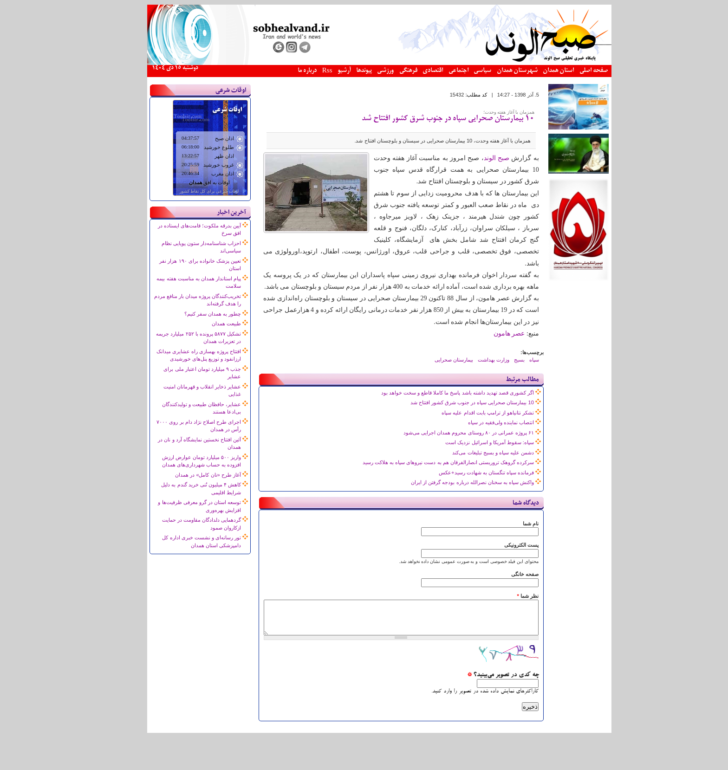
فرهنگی (393, 70)
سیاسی (467, 70)
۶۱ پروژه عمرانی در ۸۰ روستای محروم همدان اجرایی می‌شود (453, 432)
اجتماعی (443, 70)
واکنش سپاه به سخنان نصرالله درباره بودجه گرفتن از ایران (457, 482)
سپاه (519, 359)
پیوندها (349, 70)
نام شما (515, 523)
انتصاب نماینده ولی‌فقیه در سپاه (486, 422)
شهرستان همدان (501, 70)
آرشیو (328, 70)
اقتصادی (417, 70)
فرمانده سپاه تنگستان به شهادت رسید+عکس (471, 472)
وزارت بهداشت (478, 359)
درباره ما (291, 70)
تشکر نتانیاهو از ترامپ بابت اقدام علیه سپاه (472, 412)
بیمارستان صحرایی (438, 359)
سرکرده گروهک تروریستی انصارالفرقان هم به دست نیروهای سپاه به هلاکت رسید (433, 462)
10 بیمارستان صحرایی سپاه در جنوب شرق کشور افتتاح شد (432, 119)
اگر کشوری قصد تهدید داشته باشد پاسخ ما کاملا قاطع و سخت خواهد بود (442, 392)
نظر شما (512, 596)
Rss (312, 71)
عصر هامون (494, 333)
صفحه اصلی (578, 70)
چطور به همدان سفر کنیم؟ (197, 314)
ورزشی (370, 70)
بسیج (504, 359)
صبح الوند (481, 158)
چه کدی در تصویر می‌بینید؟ (487, 682)
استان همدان (543, 70)
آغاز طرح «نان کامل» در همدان (193, 475)
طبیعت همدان (211, 323)
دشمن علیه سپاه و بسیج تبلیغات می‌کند (477, 452)
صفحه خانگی (509, 574)
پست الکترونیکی (506, 545)
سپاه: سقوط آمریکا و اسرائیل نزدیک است (474, 442)
